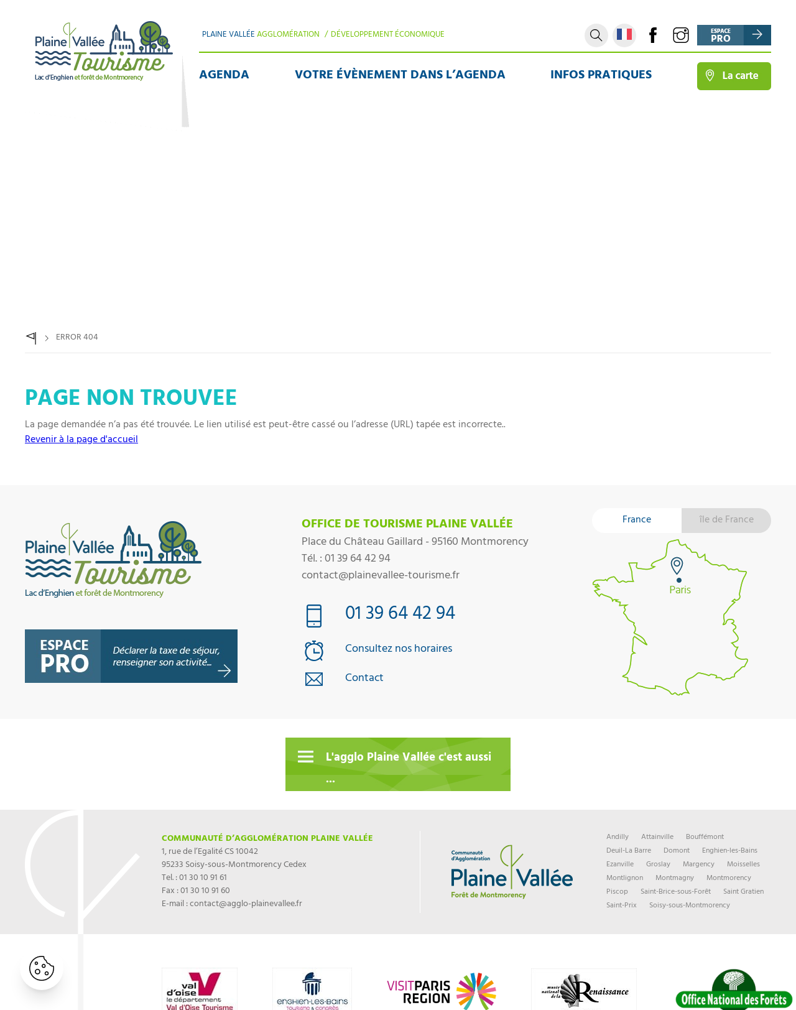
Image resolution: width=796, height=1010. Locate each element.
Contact (364, 679)
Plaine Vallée (261, 35)
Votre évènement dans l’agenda (400, 76)
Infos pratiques (601, 76)
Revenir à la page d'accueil (81, 440)
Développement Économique (388, 35)
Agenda (224, 76)
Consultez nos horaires (398, 650)
